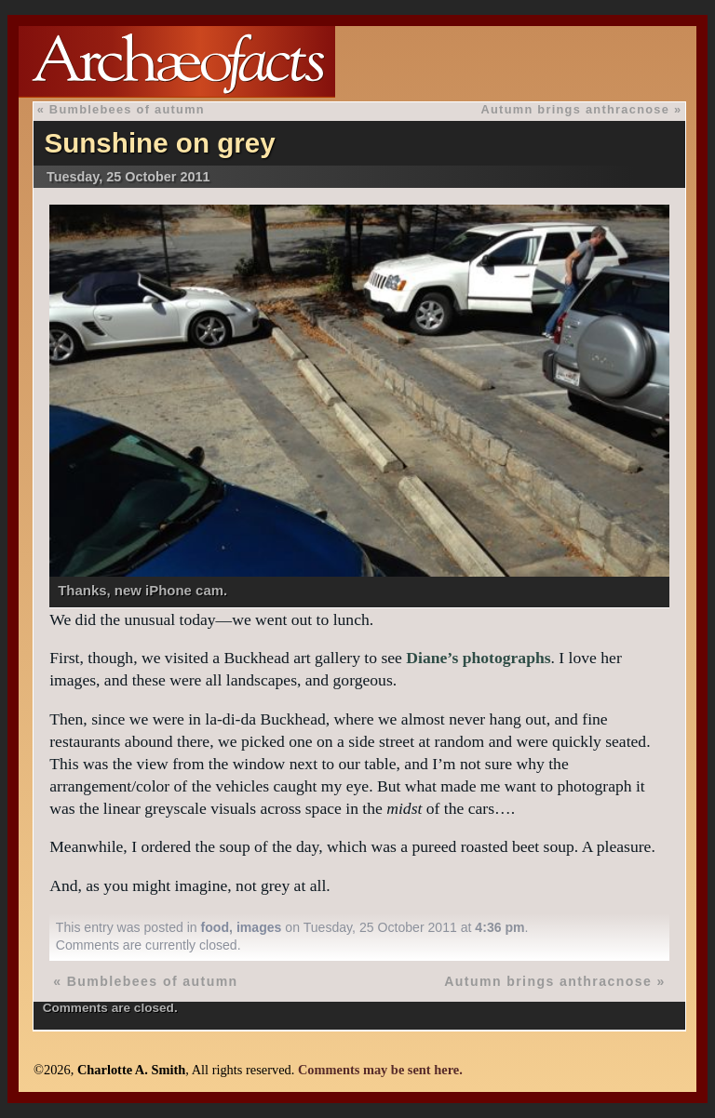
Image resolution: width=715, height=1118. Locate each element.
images (259, 927)
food (215, 927)
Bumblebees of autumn (127, 109)
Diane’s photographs (478, 657)
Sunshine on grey (159, 142)
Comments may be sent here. (380, 1069)
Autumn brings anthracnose (574, 109)
